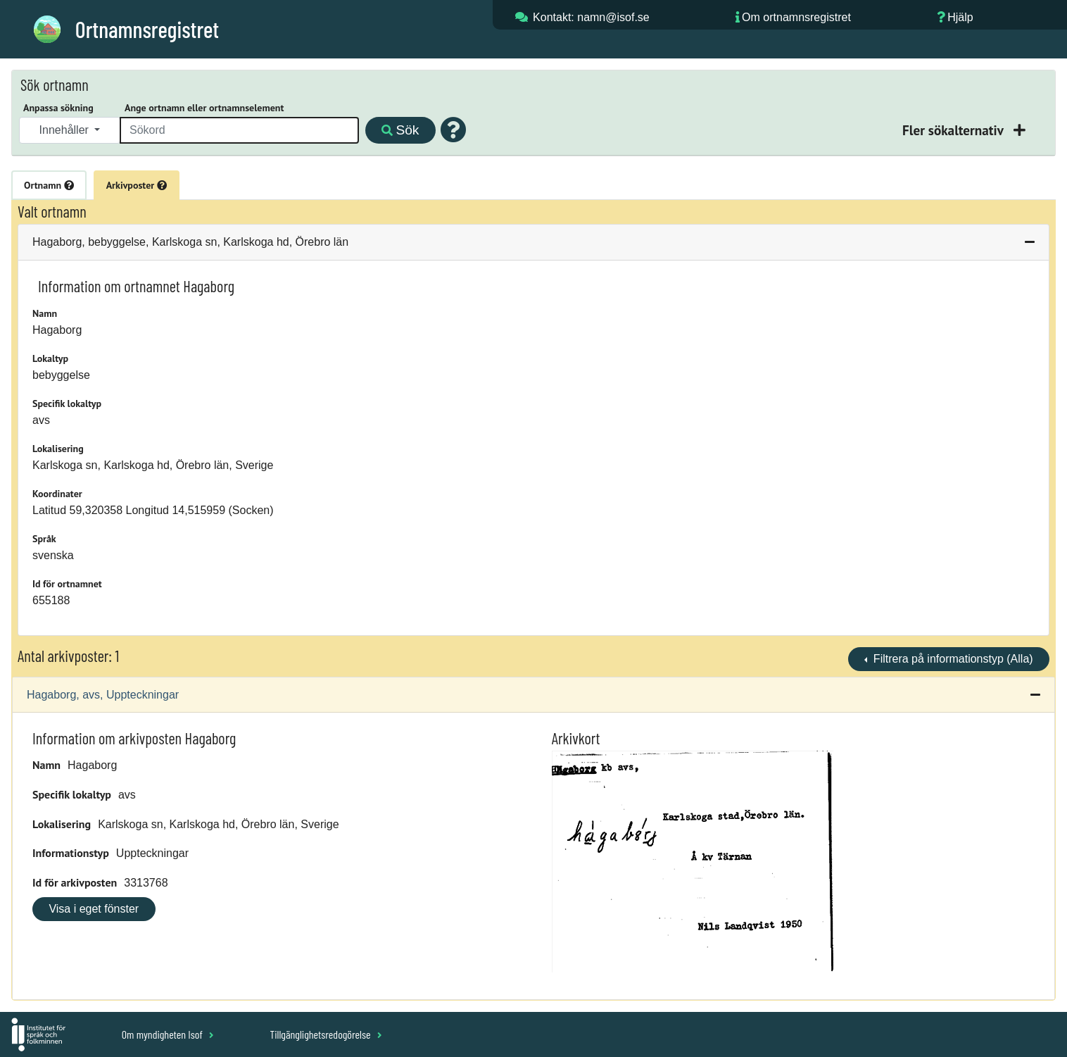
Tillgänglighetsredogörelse (325, 1034)
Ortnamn (49, 185)
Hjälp (960, 17)
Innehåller (65, 130)
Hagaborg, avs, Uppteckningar (103, 695)
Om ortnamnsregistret (796, 17)
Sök (400, 130)
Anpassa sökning (58, 107)
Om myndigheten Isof (168, 1034)
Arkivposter (136, 185)
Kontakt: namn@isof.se (591, 17)
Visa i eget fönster (94, 909)
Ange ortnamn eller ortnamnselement (204, 107)
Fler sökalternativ (954, 130)
